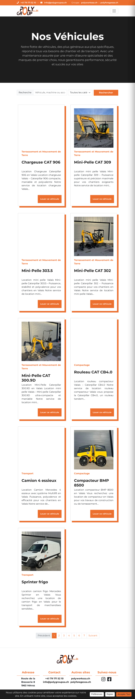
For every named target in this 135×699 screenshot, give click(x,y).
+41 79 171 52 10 (54, 678)
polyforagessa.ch (109, 2)
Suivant (92, 635)
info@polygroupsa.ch (56, 682)
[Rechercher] (50, 93)
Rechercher (106, 93)
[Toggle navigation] (114, 11)
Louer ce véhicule (49, 199)
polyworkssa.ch (89, 2)
